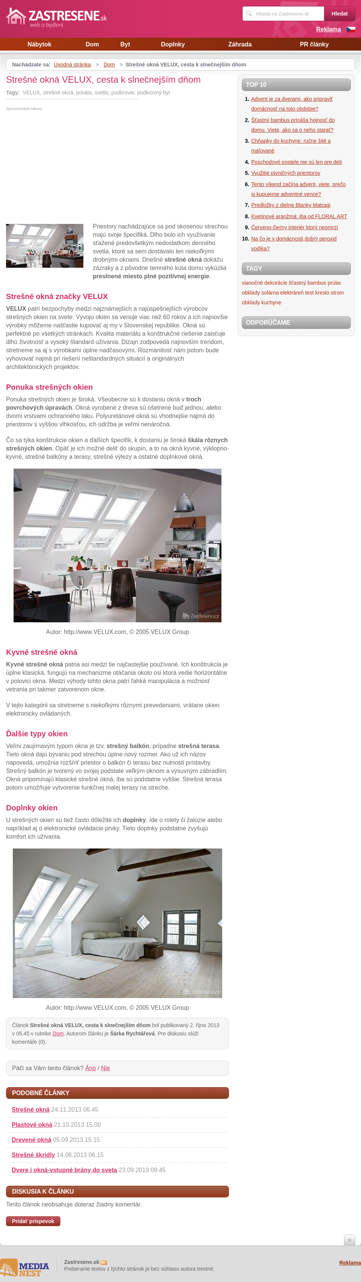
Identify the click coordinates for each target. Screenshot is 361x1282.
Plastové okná (32, 1125)
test (309, 293)
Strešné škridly (33, 1155)
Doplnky (173, 44)
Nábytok (39, 44)
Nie (105, 1068)
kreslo (322, 293)
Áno (90, 1068)
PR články (314, 44)
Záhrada (240, 44)
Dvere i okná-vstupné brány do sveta (64, 1170)
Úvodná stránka (72, 65)
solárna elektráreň (282, 293)
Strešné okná (30, 1109)
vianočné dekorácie (264, 283)
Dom (92, 44)
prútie (334, 283)
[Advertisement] (69, 167)
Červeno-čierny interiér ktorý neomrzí (294, 227)
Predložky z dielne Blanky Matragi (290, 205)
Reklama (328, 29)
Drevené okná (31, 1140)
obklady (251, 293)
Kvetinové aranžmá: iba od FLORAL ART (299, 216)
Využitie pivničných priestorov (285, 173)
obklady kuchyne (261, 302)
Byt (125, 44)
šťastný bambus (307, 283)
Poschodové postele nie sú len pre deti (296, 162)
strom (337, 293)
